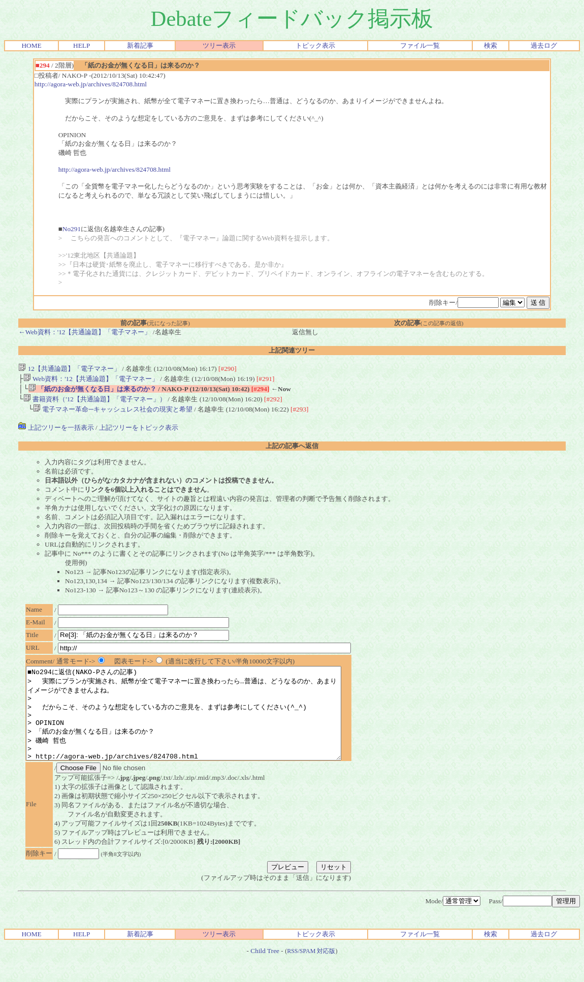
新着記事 (140, 45)
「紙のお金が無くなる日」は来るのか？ (92, 391)
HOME (31, 45)
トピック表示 (315, 45)
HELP (81, 45)
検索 (490, 45)
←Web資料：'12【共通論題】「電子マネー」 (84, 332)
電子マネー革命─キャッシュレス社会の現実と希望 (112, 413)
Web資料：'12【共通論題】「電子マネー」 (90, 380)
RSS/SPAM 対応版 (311, 973)
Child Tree (264, 973)
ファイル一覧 (420, 45)
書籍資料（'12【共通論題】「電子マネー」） (94, 402)
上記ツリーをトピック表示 (138, 431)
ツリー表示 (219, 45)
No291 (71, 229)
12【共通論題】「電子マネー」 (69, 368)
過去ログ (544, 45)
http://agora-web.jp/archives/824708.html (91, 84)
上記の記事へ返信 (292, 450)
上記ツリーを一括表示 (55, 431)
